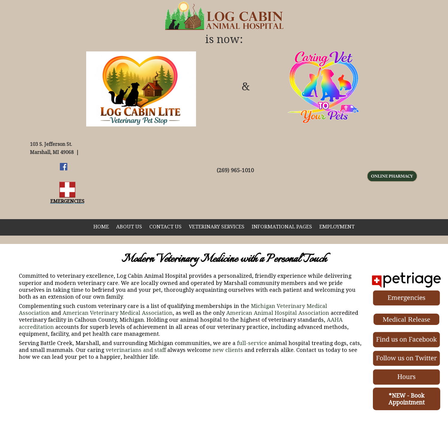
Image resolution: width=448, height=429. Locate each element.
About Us (129, 227)
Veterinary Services (216, 227)
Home (101, 227)
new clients (227, 350)
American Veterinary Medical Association (118, 313)
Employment (337, 227)
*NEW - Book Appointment (406, 399)
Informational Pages (282, 227)
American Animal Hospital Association (277, 313)
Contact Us (165, 227)
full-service (252, 343)
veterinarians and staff (136, 350)
